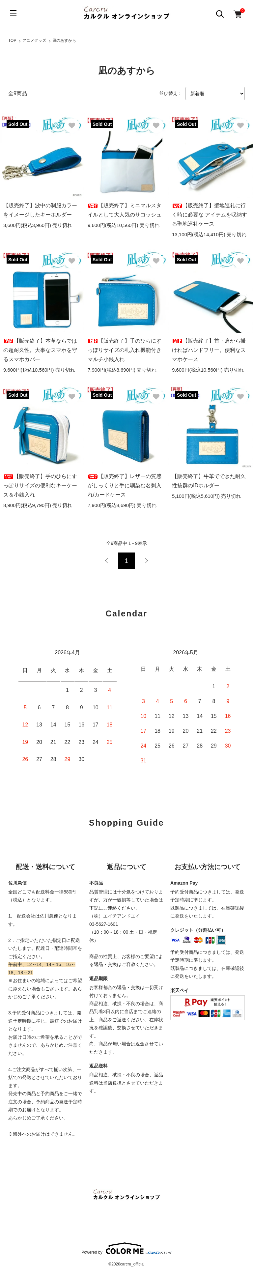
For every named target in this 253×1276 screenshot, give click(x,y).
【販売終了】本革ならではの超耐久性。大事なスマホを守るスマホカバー (40, 350)
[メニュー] (13, 13)
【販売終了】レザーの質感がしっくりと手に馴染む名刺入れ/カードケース (124, 485)
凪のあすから (64, 40)
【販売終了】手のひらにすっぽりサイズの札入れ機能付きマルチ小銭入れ (124, 350)
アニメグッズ (34, 40)
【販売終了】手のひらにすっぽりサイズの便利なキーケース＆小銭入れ (40, 485)
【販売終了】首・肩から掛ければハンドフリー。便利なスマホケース (209, 350)
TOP (12, 40)
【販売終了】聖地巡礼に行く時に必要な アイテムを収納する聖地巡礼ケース (209, 215)
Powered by (126, 1248)
